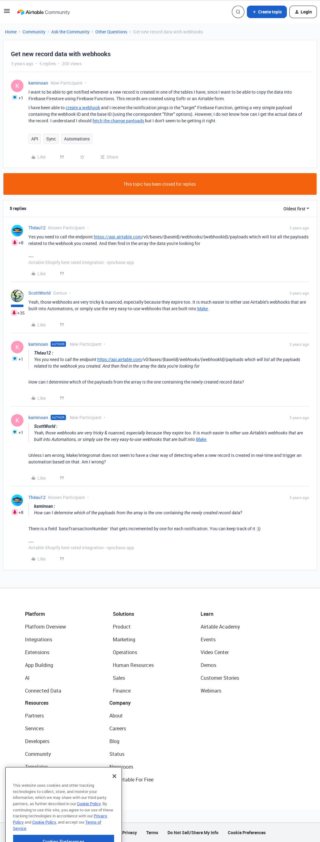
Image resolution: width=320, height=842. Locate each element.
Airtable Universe (43, 779)
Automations (77, 139)
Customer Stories (220, 677)
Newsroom (121, 766)
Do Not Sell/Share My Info (193, 832)
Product (122, 626)
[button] (7, 13)
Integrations (38, 639)
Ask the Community (70, 32)
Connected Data (43, 690)
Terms (152, 832)
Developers (37, 741)
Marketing (124, 639)
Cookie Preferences (247, 832)
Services (34, 728)
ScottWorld (39, 293)
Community (33, 32)
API (34, 139)
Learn (207, 613)
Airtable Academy (220, 626)
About (116, 715)
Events (208, 639)
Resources (36, 702)
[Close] (114, 793)
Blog (114, 741)
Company (120, 702)
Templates (36, 766)
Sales (119, 677)
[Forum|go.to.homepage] (43, 12)
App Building (39, 665)
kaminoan (38, 83)
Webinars (211, 690)
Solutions (123, 613)
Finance (122, 690)
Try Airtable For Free (131, 779)
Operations (125, 652)
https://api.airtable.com (118, 237)
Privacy (129, 832)
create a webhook (83, 107)
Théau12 (37, 228)
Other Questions (111, 32)
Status (116, 754)
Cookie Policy (89, 820)
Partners (34, 715)
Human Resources (133, 665)
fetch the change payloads (118, 121)
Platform (35, 613)
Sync (51, 139)
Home (11, 32)
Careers (117, 728)
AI (27, 677)
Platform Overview (45, 626)
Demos (208, 665)
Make (202, 308)
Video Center (215, 652)
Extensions (37, 652)
